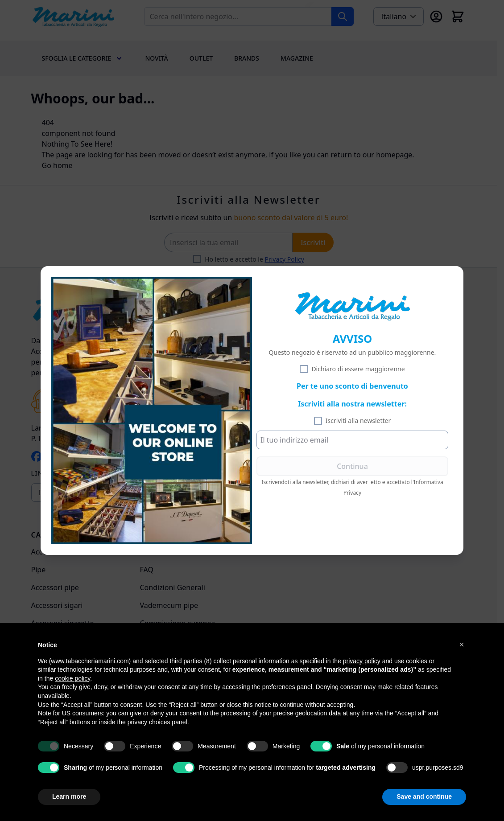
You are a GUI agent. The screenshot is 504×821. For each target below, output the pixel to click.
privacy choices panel (157, 722)
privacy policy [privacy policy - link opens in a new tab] (361, 661)
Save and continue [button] (424, 796)
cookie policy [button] (72, 678)
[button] (461, 644)
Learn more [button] (69, 796)
